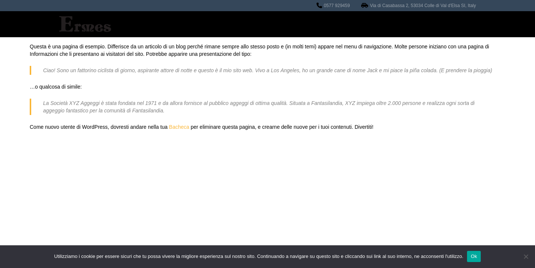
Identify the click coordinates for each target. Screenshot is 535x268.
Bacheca (179, 127)
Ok (474, 256)
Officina (280, 24)
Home (203, 24)
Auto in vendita (329, 24)
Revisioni (239, 24)
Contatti (378, 24)
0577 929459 (337, 5)
